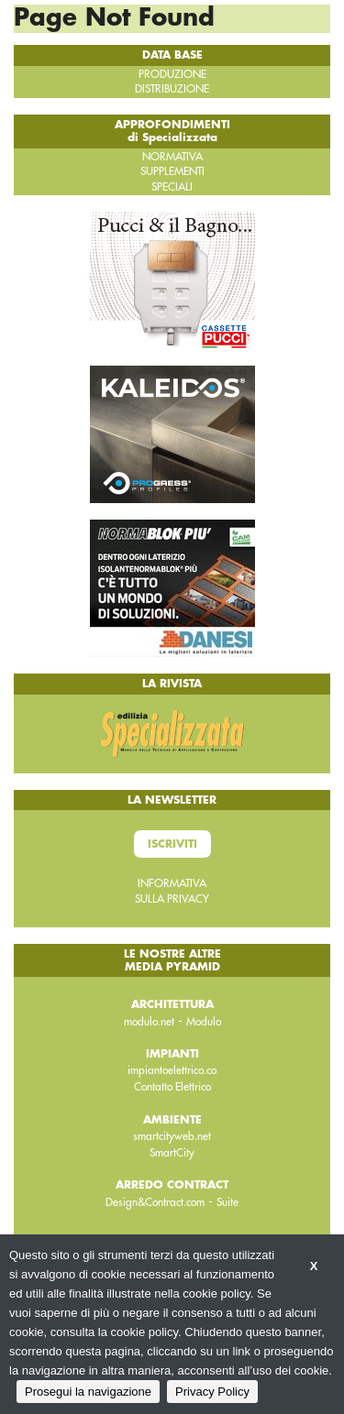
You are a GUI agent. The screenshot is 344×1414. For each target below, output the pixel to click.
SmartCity (172, 1152)
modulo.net (149, 1021)
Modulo (203, 1021)
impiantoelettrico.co (172, 1070)
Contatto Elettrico (172, 1086)
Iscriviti (172, 844)
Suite (227, 1202)
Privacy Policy (212, 1391)
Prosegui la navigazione (88, 1391)
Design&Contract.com (155, 1202)
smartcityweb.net (172, 1136)
